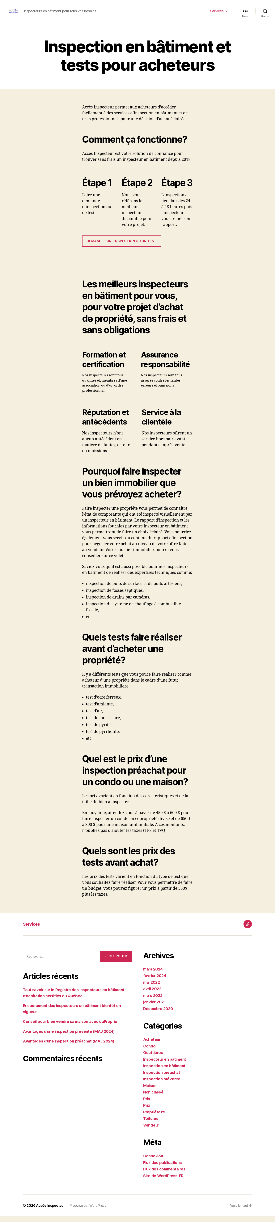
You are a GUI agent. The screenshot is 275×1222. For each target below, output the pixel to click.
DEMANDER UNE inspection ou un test (121, 247)
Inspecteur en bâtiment (165, 1065)
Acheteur (152, 1045)
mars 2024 (153, 974)
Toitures (151, 1124)
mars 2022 (153, 1001)
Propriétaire (154, 1117)
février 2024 (155, 981)
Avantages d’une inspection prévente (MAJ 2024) (70, 1037)
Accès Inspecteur (50, 1211)
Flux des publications (163, 1168)
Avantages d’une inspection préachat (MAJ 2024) (70, 1046)
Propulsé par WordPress (88, 1211)
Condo (149, 1051)
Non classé (153, 1097)
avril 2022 (152, 994)
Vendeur (151, 1130)
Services (217, 14)
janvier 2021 (155, 1007)
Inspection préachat (162, 1078)
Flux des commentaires (165, 1174)
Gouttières (153, 1058)
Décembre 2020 (158, 1014)
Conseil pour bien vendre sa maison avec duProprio (72, 1027)
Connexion (153, 1161)
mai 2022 (152, 988)
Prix (147, 1104)
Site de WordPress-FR (164, 1181)
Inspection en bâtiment (165, 1071)
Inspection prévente (162, 1084)
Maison (150, 1091)
